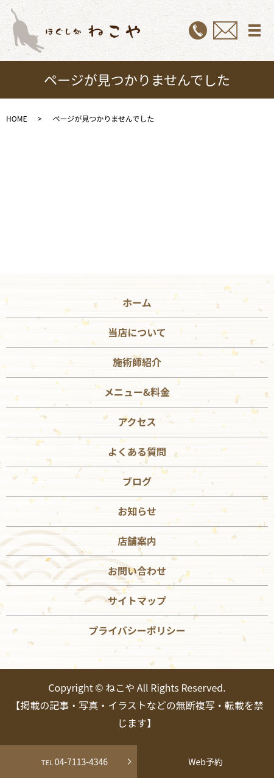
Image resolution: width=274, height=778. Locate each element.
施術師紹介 (137, 362)
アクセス (137, 421)
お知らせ (137, 511)
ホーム (137, 302)
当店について (137, 332)
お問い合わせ (137, 570)
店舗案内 (137, 540)
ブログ (137, 481)
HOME (16, 118)
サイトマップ (137, 600)
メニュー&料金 (137, 391)
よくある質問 (137, 451)
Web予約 (205, 761)
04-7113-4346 (68, 761)
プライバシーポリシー (137, 630)
